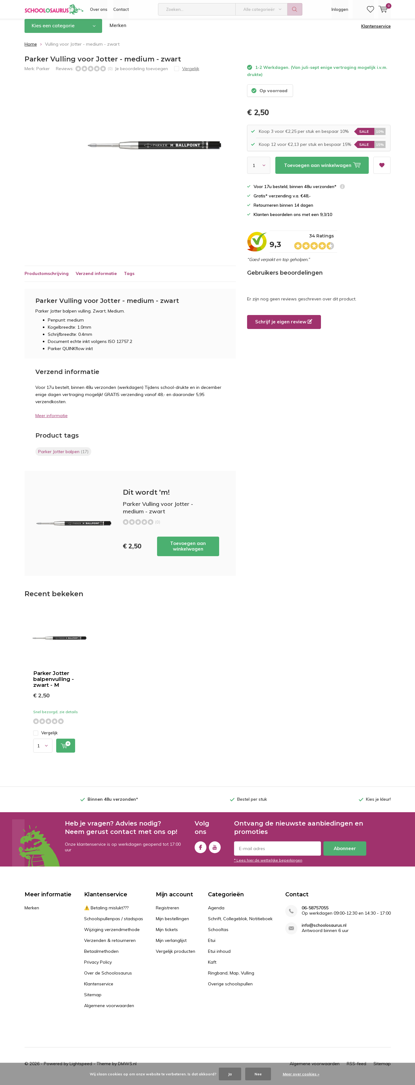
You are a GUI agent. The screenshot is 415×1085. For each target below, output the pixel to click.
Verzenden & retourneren (110, 945)
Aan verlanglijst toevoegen (381, 167)
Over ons (98, 9)
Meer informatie (51, 420)
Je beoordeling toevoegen (141, 73)
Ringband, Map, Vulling (231, 977)
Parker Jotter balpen (63, 456)
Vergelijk (45, 737)
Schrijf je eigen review (283, 326)
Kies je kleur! (378, 804)
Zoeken (294, 9)
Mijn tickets (167, 934)
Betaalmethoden (101, 956)
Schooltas (218, 934)
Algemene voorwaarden (109, 1010)
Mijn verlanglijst (171, 945)
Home (31, 49)
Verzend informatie (96, 278)
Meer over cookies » (301, 1074)
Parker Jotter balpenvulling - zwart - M (53, 684)
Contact (121, 9)
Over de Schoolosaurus (108, 977)
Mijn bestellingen (172, 923)
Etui (211, 945)
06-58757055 (315, 912)
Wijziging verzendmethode (112, 934)
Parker (43, 73)
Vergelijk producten (175, 956)
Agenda (216, 912)
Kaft (212, 967)
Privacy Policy (98, 967)
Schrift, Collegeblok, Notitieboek (240, 923)
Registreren (167, 912)
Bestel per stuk (252, 804)
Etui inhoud (219, 956)
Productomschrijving (47, 278)
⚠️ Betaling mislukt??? (106, 912)
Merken (118, 30)
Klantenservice (376, 31)
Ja (230, 1074)
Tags (129, 278)
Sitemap (92, 999)
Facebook (200, 850)
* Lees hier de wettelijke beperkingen (268, 864)
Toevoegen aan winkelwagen (188, 550)
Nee (258, 1074)
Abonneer (345, 853)
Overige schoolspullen (230, 988)
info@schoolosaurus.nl (324, 930)
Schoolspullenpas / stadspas (113, 923)
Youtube (215, 850)
